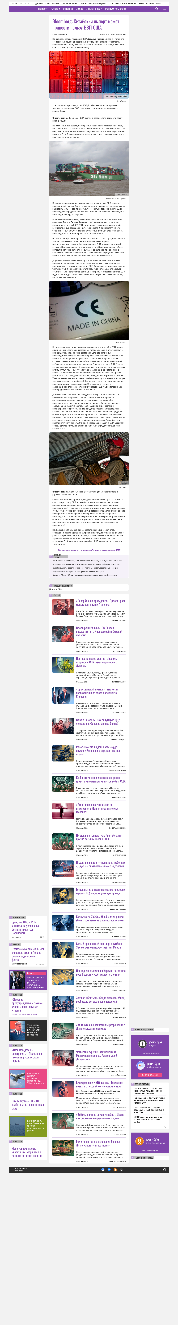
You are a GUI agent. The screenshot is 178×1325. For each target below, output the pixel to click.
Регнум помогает (123, 8)
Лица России (102, 8)
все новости (16, 1075)
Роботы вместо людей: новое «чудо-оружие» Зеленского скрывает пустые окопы (98, 773)
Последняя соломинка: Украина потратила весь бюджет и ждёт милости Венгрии (101, 1064)
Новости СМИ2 (56, 589)
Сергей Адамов (119, 651)
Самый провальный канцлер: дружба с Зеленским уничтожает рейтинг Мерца (99, 1037)
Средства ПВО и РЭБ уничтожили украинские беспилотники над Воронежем (26, 1065)
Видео (87, 8)
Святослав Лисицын (117, 793)
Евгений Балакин (118, 1190)
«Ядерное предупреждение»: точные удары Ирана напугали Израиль (27, 1142)
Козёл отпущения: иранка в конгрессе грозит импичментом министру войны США (101, 825)
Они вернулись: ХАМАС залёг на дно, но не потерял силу (28, 1242)
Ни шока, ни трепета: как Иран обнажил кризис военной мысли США (99, 883)
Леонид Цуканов (119, 682)
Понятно (159, 1306)
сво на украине (142, 1221)
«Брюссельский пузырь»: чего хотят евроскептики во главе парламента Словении (97, 715)
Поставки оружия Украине (119, 4)
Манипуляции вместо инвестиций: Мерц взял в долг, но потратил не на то (27, 1289)
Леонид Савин (120, 1272)
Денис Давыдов (119, 1082)
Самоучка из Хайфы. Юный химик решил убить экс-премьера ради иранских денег (100, 987)
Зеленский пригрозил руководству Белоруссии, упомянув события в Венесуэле (86, 564)
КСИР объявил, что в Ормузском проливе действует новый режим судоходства (35, 1263)
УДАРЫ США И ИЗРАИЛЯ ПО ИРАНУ (25, 1152)
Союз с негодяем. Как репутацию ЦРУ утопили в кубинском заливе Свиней (98, 744)
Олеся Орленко (119, 1109)
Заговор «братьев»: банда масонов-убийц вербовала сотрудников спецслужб (100, 1091)
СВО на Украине (65, 4)
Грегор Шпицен (119, 1055)
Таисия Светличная (117, 978)
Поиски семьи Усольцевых (89, 4)
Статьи (63, 8)
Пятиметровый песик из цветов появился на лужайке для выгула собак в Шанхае (87, 561)
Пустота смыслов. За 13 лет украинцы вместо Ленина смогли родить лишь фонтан (28, 1092)
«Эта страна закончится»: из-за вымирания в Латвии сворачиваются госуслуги (97, 854)
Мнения (76, 8)
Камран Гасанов (119, 621)
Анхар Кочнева (119, 1159)
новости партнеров (62, 585)
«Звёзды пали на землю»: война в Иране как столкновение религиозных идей (100, 1253)
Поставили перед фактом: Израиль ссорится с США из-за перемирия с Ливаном (96, 662)
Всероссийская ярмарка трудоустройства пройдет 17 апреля (78, 571)
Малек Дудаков (119, 843)
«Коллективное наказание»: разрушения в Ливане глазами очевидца (100, 1141)
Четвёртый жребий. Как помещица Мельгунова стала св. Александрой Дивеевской (96, 1170)
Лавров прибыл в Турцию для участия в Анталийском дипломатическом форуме (36, 1120)
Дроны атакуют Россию (43, 4)
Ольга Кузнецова (118, 763)
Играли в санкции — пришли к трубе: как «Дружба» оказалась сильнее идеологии (100, 933)
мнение (16, 1082)
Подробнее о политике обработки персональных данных (126, 1306)
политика (17, 1132)
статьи (56, 595)
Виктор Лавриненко (117, 874)
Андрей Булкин (119, 901)
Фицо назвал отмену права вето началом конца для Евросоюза (34, 1167)
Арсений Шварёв (119, 735)
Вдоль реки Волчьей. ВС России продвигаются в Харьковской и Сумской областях (99, 631)
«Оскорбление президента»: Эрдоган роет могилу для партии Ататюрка (100, 602)
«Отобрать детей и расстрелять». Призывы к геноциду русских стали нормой (27, 1193)
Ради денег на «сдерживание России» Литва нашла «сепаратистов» (98, 1281)
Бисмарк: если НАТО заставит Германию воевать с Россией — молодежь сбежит (99, 1199)
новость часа (19, 1055)
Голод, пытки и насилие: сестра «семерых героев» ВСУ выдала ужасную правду (100, 960)
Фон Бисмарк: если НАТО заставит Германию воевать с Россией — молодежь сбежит (98, 1207)
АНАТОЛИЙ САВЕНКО (19, 1102)
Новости (51, 8)
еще (164, 1264)
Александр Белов (59, 34)
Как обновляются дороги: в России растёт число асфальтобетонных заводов (85, 568)
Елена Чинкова (119, 1222)
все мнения (40, 1102)
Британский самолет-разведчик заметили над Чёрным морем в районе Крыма (35, 1216)
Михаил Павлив (119, 951)
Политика (31, 1110)
